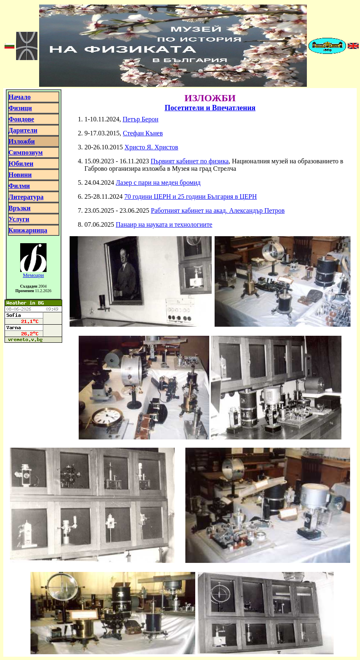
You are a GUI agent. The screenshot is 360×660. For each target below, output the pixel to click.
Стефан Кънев (143, 133)
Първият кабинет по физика (190, 161)
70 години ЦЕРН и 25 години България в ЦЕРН (190, 196)
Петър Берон (141, 119)
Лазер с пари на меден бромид (158, 182)
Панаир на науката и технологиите (164, 224)
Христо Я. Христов (151, 147)
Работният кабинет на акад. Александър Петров (218, 210)
